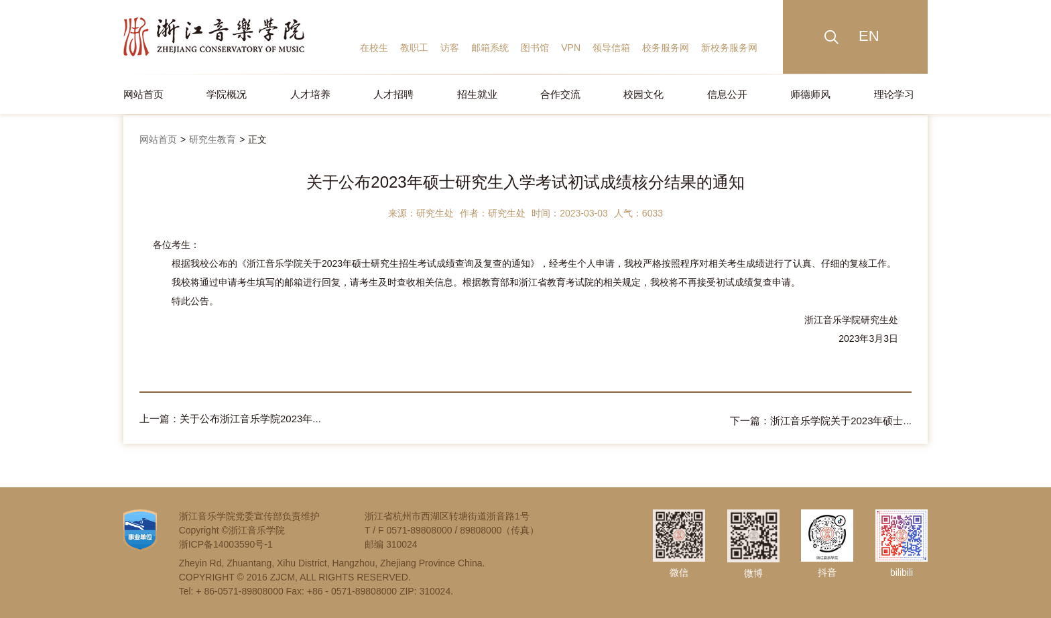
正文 (257, 139)
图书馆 (535, 47)
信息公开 (727, 94)
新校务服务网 (729, 47)
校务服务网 (665, 47)
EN (869, 35)
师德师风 (810, 94)
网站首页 (143, 94)
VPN (570, 47)
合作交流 (560, 94)
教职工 (414, 47)
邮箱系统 (490, 47)
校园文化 (643, 94)
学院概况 (226, 94)
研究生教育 (212, 139)
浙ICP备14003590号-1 (226, 542)
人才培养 (310, 94)
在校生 (374, 47)
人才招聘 (393, 94)
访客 (449, 47)
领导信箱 (611, 47)
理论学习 (894, 94)
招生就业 (477, 94)
